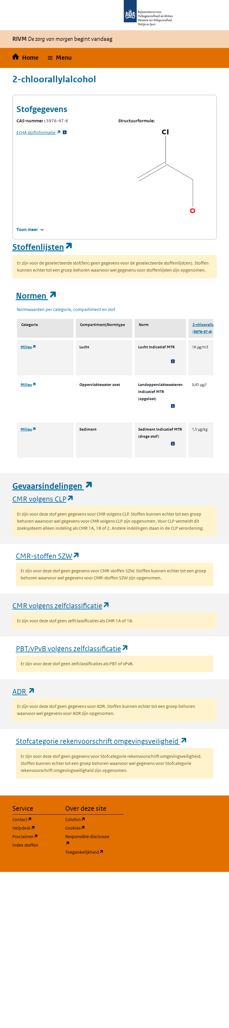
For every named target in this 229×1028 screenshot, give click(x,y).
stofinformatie (38, 132)
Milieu (28, 347)
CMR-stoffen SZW (48, 555)
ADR (23, 691)
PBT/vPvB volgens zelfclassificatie (72, 648)
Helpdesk (35, 828)
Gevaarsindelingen (52, 486)
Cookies (88, 828)
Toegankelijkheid (88, 852)
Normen (36, 296)
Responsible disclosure (88, 840)
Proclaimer (35, 836)
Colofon (88, 819)
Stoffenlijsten (42, 247)
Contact (35, 819)
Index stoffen (25, 845)
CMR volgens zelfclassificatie (61, 605)
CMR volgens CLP (43, 498)
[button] (59, 58)
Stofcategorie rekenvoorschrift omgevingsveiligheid (102, 741)
